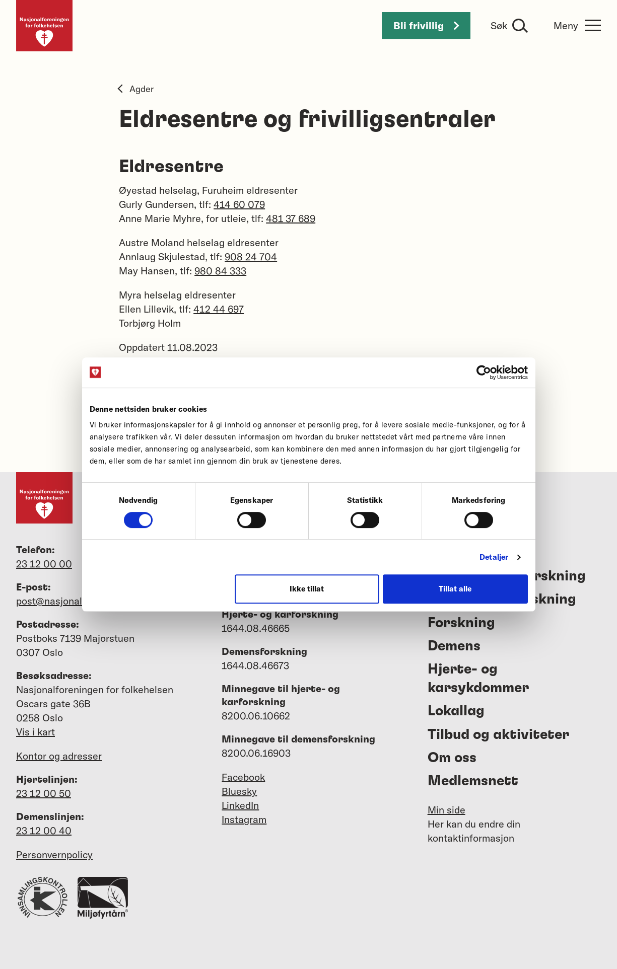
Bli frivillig (426, 25)
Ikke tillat (307, 588)
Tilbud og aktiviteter (498, 735)
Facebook (243, 777)
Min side (446, 809)
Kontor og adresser (59, 756)
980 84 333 (220, 270)
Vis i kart (35, 731)
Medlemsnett (473, 781)
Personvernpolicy (54, 854)
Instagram (244, 819)
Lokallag (456, 711)
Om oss (452, 758)
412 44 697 (218, 309)
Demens (454, 646)
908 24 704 (251, 256)
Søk (499, 25)
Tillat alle (455, 588)
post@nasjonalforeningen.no (80, 600)
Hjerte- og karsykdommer (478, 678)
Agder (136, 89)
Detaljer (493, 557)
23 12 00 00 (44, 563)
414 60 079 (239, 204)
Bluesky (239, 791)
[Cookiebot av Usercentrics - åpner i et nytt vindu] (484, 372)
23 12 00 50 (43, 793)
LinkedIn (240, 805)
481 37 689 (290, 218)
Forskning (461, 623)
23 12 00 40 (44, 830)
